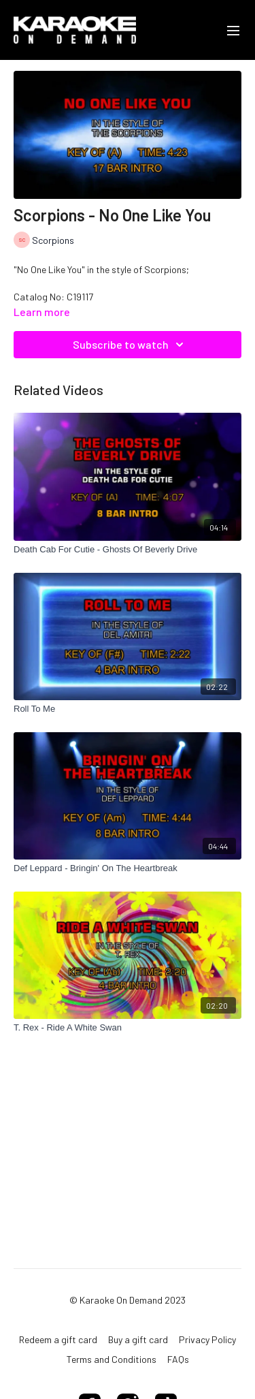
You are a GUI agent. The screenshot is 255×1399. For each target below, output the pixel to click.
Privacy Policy (207, 1339)
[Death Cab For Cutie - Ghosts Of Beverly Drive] (127, 549)
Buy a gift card (138, 1339)
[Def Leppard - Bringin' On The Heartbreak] (127, 868)
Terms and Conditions (111, 1359)
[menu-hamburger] (233, 30)
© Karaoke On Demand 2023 (127, 1300)
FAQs (178, 1359)
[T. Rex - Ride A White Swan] (127, 1028)
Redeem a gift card (58, 1339)
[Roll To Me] (127, 709)
